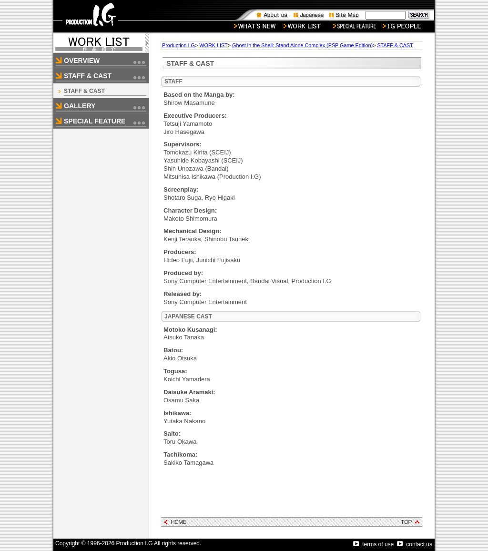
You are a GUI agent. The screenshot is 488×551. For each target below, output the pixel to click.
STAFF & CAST (84, 91)
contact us (414, 544)
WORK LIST (213, 45)
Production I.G (178, 45)
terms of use (373, 544)
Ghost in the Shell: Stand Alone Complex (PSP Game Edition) (302, 45)
